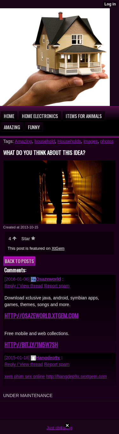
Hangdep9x (45, 357)
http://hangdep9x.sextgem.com (76, 376)
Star (28, 238)
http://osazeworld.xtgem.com (41, 316)
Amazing (23, 141)
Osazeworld (46, 279)
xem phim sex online (24, 376)
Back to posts (19, 260)
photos (107, 141)
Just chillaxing (59, 427)
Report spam (56, 285)
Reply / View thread (23, 285)
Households (69, 141)
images (90, 141)
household (45, 141)
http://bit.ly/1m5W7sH (31, 344)
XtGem (58, 248)
